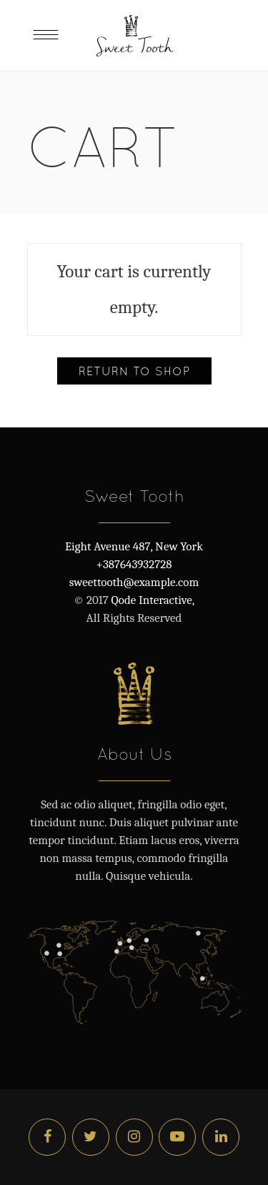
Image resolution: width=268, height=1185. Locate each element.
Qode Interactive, (151, 600)
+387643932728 (134, 564)
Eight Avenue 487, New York (134, 546)
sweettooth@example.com (134, 582)
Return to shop (134, 371)
